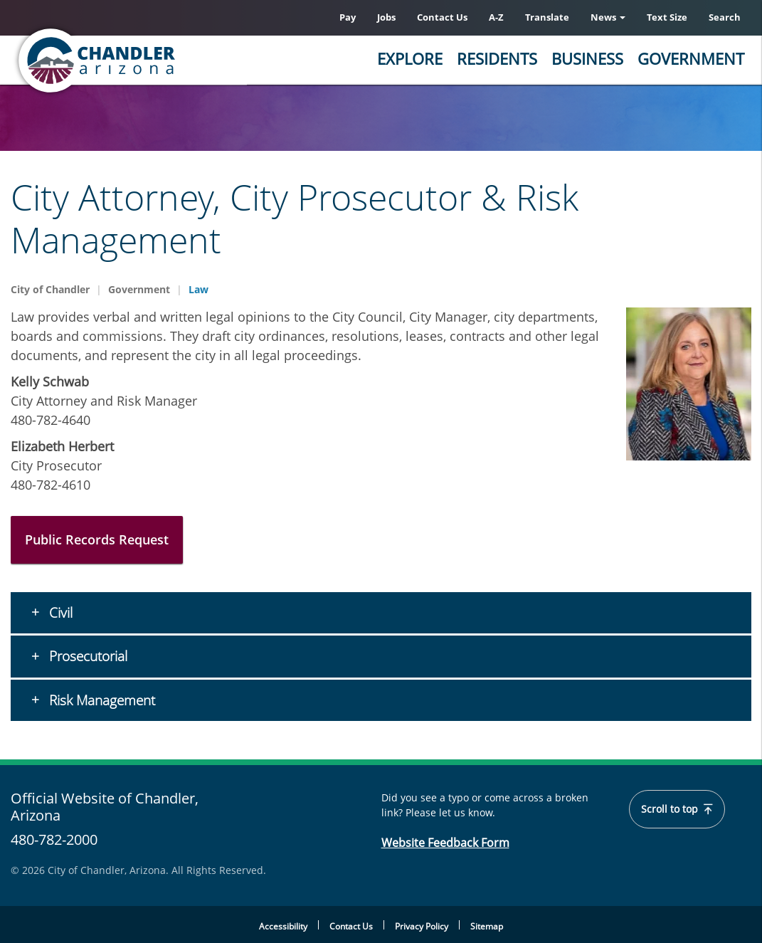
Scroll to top (677, 809)
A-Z (496, 17)
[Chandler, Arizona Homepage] (153, 60)
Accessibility (283, 926)
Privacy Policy (421, 926)
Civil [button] (59, 613)
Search (725, 17)
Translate (547, 17)
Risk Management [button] (100, 700)
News (608, 17)
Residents (497, 58)
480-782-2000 (54, 839)
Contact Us (442, 17)
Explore (410, 58)
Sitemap (486, 926)
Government (690, 58)
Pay (347, 17)
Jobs (386, 17)
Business (587, 58)
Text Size (667, 17)
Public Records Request (97, 539)
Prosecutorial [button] (86, 656)
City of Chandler (50, 289)
